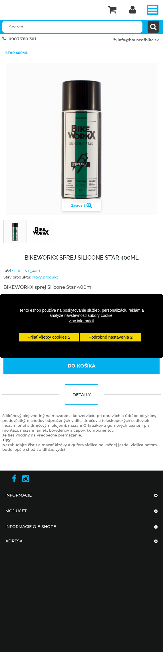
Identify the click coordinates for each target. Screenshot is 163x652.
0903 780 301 (22, 39)
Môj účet (16, 510)
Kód (7, 270)
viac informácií (81, 321)
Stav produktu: (17, 277)
